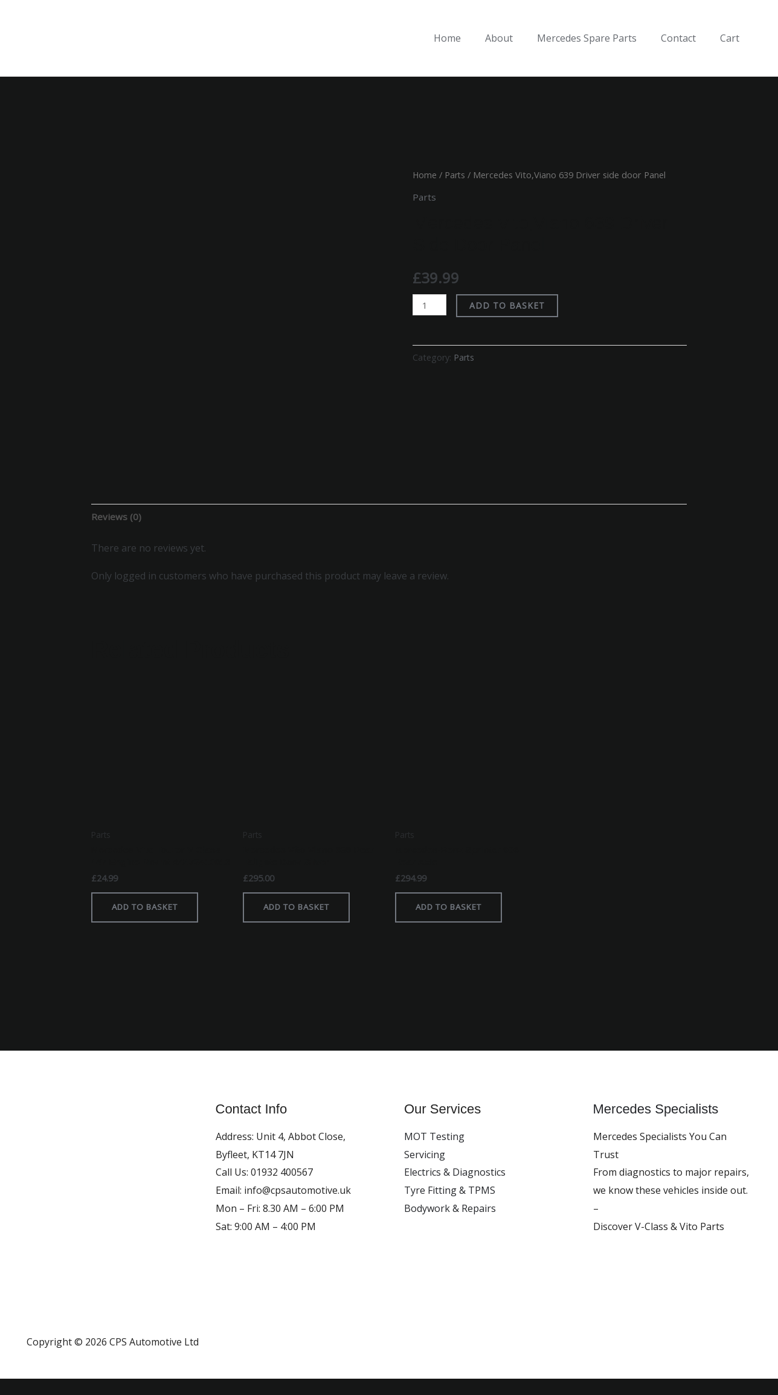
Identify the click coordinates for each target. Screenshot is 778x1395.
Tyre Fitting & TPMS (449, 1206)
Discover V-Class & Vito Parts (658, 1242)
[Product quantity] (430, 304)
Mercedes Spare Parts (599, 38)
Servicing (424, 1171)
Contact (685, 38)
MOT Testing (434, 1152)
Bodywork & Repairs (450, 1224)
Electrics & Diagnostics (455, 1188)
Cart (732, 38)
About (516, 38)
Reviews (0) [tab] (116, 517)
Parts (456, 175)
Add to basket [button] (149, 923)
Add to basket (509, 305)
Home (469, 38)
